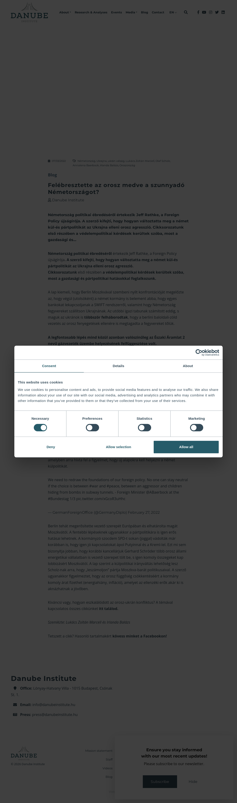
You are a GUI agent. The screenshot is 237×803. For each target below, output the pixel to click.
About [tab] (188, 366)
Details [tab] (118, 366)
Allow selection (118, 447)
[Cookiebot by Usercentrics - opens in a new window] (199, 352)
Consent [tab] (49, 366)
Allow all (186, 447)
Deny (51, 447)
